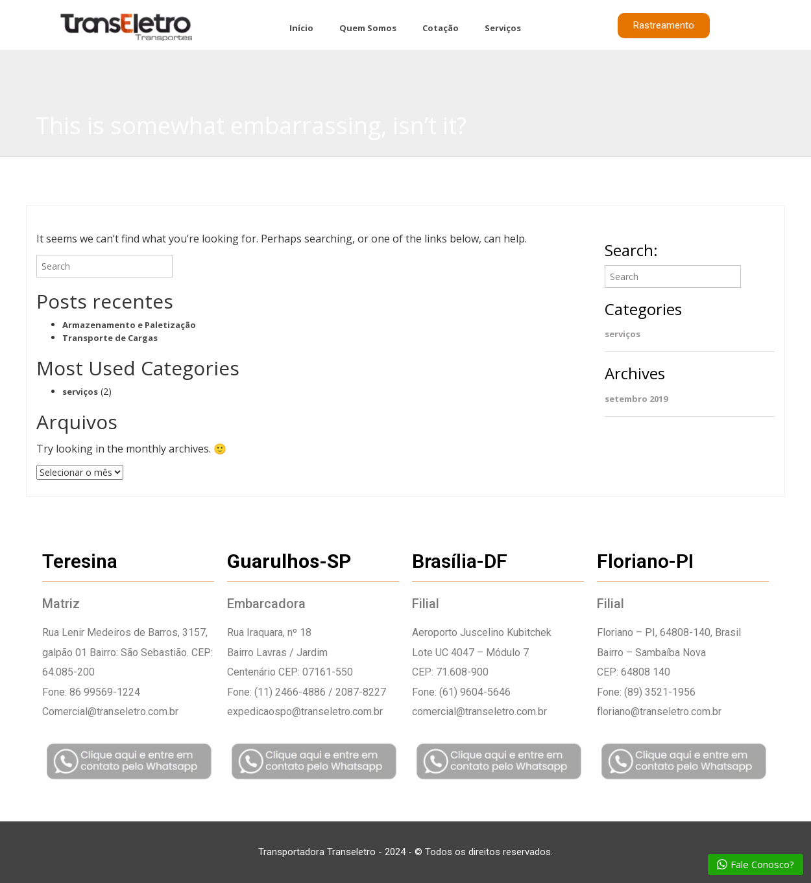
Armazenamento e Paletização (129, 325)
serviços (80, 391)
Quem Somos (367, 28)
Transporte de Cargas (110, 338)
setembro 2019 (636, 399)
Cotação (440, 28)
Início (301, 28)
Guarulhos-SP (289, 561)
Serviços (503, 28)
